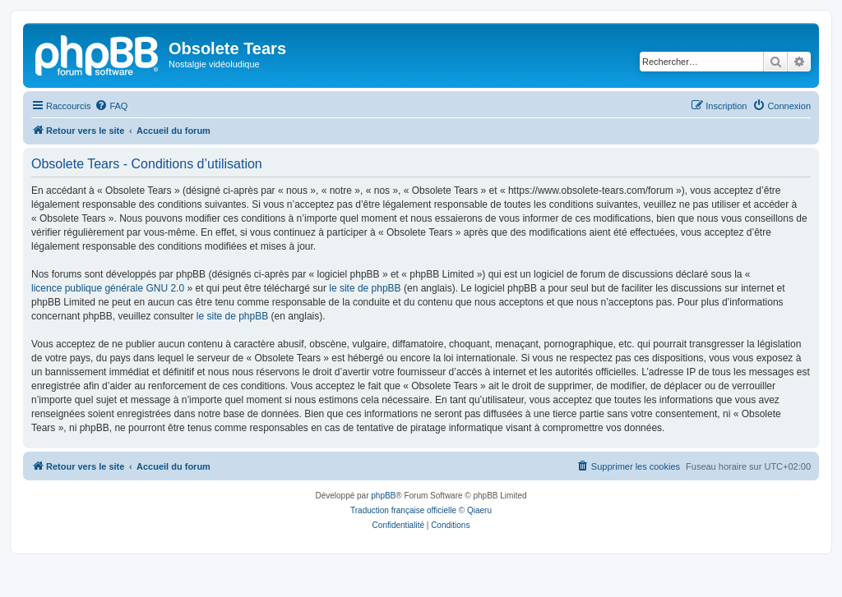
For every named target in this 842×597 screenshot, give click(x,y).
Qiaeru (479, 510)
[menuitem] (111, 106)
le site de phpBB (364, 288)
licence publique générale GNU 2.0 (107, 288)
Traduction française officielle (403, 510)
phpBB (383, 495)
